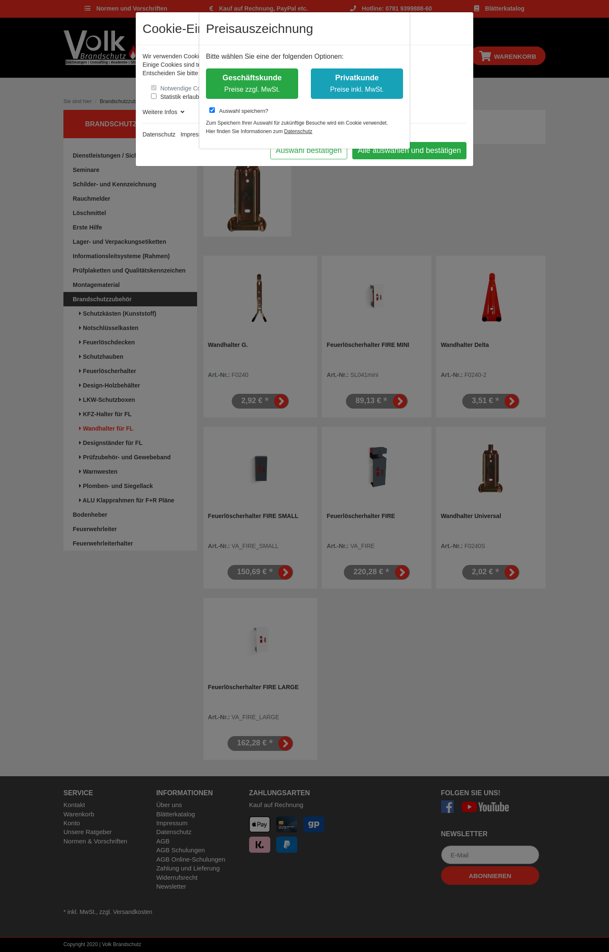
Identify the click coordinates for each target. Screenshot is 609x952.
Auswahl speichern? (238, 110)
